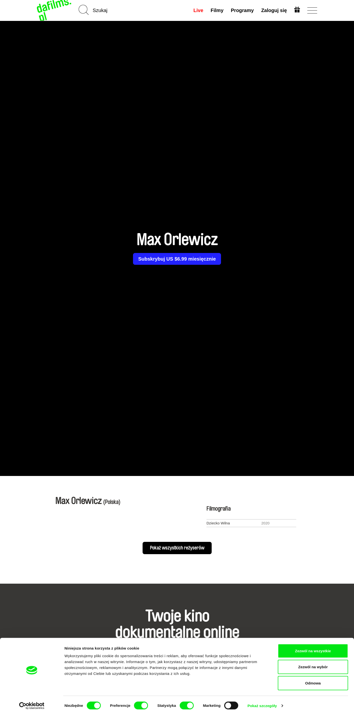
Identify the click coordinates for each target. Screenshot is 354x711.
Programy (241, 10)
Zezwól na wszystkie (313, 646)
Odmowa (313, 679)
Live (198, 10)
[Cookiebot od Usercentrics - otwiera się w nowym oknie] (31, 701)
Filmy (216, 10)
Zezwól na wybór (313, 663)
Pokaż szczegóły (262, 701)
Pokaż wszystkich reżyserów (177, 548)
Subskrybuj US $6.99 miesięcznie (177, 259)
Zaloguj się (273, 10)
